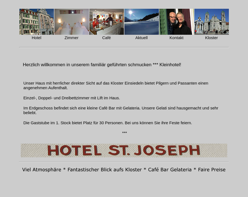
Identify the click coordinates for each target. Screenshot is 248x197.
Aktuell (141, 37)
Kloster (211, 37)
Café (106, 37)
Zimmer (71, 37)
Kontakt (176, 37)
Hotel (36, 37)
